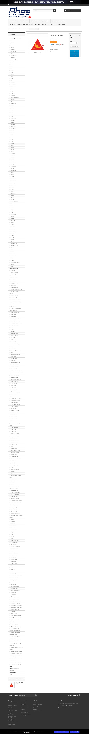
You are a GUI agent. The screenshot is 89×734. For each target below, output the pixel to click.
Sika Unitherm (13, 254)
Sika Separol (12, 226)
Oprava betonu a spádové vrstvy (16, 651)
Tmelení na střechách (14, 389)
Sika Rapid (12, 210)
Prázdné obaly (13, 59)
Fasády (11, 419)
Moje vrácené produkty (37, 704)
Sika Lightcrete (13, 170)
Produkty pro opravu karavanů (15, 662)
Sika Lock (12, 172)
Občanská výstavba (14, 272)
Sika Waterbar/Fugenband (15, 262)
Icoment (11, 41)
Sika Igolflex (12, 157)
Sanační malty (13, 314)
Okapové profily (13, 657)
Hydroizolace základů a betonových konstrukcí (14, 487)
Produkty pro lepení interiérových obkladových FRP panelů (16, 618)
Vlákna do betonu (13, 306)
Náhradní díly (12, 57)
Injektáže (12, 327)
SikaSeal (12, 222)
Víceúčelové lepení (13, 448)
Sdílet (57, 44)
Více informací (27, 732)
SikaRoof (12, 218)
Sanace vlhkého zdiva (14, 381)
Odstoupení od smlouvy (25, 707)
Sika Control (12, 99)
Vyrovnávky (12, 471)
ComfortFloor (12, 331)
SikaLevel (12, 168)
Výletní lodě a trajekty (14, 588)
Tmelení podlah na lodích (15, 404)
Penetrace (12, 467)
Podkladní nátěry (13, 454)
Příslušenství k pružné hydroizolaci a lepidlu (16, 648)
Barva (71, 44)
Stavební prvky (13, 573)
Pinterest (53, 46)
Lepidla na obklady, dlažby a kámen (15, 476)
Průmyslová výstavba (14, 274)
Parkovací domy (13, 348)
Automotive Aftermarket (14, 553)
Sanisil (11, 66)
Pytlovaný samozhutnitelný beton (16, 289)
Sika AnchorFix (13, 84)
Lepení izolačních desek (14, 452)
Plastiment (12, 47)
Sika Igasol (12, 155)
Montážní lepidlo (13, 611)
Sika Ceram (12, 95)
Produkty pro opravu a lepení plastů (21, 24)
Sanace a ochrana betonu (15, 312)
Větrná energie (13, 592)
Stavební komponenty (14, 563)
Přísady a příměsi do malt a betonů (16, 369)
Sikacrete (12, 105)
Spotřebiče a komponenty (15, 546)
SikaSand (12, 534)
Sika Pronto (12, 205)
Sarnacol (12, 70)
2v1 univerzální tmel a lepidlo (15, 601)
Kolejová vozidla (13, 580)
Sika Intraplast (13, 162)
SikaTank (12, 237)
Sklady (11, 346)
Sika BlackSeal (13, 86)
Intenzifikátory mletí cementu (15, 299)
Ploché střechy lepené (14, 442)
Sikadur (11, 116)
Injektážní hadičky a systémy (15, 379)
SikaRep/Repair (13, 214)
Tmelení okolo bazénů (14, 406)
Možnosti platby (24, 710)
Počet (71, 41)
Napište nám (65, 5)
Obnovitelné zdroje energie (15, 590)
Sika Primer (12, 203)
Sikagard (12, 143)
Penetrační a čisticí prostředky (15, 398)
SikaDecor (12, 112)
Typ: (51, 39)
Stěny (11, 352)
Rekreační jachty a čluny (14, 586)
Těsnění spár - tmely (14, 383)
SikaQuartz (12, 532)
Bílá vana (12, 484)
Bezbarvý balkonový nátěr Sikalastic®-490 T (15, 637)
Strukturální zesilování (14, 325)
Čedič (11, 674)
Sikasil (11, 228)
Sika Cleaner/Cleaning (14, 97)
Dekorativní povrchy (14, 333)
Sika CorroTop (13, 103)
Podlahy (11, 329)
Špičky (11, 64)
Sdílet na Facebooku (55, 49)
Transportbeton (13, 281)
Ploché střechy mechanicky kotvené (15, 424)
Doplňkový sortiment (14, 295)
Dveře (11, 567)
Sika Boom (12, 89)
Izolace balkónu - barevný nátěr (16, 607)
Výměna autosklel (13, 555)
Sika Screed (12, 220)
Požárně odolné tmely (14, 402)
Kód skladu (52, 38)
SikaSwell (12, 233)
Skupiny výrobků (13, 356)
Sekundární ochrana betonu (15, 300)
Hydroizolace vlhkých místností (16, 500)
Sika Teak (12, 239)
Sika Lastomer (13, 166)
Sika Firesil (12, 130)
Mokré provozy (13, 341)
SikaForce (12, 139)
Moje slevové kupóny (37, 710)
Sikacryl (11, 107)
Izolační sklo (12, 569)
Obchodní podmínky (24, 706)
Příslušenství (12, 49)
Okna (11, 565)
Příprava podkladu (13, 511)
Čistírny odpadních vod (14, 496)
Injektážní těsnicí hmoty (14, 375)
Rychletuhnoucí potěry (14, 469)
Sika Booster (12, 91)
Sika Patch (12, 189)
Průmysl (11, 538)
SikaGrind (12, 147)
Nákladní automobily (14, 578)
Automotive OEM (13, 559)
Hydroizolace (12, 473)
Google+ (62, 44)
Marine (11, 582)
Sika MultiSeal (13, 185)
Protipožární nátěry (13, 414)
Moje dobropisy (36, 706)
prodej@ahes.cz (66, 707)
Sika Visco (12, 256)
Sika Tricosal (12, 251)
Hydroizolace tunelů (14, 490)
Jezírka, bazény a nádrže (15, 492)
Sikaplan (12, 195)
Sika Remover (13, 212)
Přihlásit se (78, 5)
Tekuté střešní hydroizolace (15, 440)
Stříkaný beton (13, 285)
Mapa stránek (23, 715)
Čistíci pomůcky (13, 51)
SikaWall (12, 260)
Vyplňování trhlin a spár (14, 391)
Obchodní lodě (13, 584)
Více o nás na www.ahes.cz (26, 714)
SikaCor (11, 101)
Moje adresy (35, 707)
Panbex (11, 45)
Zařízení (11, 550)
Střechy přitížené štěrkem (15, 427)
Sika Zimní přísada (13, 613)
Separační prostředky (14, 287)
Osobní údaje (35, 709)
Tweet (52, 44)
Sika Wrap (12, 264)
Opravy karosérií (13, 557)
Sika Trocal (12, 253)
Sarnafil (11, 72)
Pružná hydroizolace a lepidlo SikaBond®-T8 (15, 644)
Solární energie (13, 594)
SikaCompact (12, 530)
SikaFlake (12, 536)
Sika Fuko (12, 141)
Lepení (11, 446)
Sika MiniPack (13, 180)
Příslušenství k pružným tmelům (16, 655)
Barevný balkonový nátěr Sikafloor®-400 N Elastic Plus (15, 629)
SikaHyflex (12, 151)
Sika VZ (11, 258)
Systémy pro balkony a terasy (40, 21)
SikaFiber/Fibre (13, 128)
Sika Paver (12, 191)
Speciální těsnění (13, 394)
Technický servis (13, 544)
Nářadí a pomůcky (13, 672)
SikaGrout (12, 149)
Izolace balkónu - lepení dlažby (16, 605)
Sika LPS (12, 174)
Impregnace (12, 304)
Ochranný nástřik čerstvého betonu (16, 302)
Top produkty (12, 596)
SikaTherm (12, 241)
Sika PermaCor (13, 193)
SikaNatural (12, 519)
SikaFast (12, 122)
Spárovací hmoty (13, 479)
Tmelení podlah (13, 387)
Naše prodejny (23, 702)
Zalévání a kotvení (13, 358)
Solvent (11, 266)
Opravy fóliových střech (14, 437)
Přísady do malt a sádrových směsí (16, 371)
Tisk (53, 51)
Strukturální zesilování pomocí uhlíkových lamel (15, 459)
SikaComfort (12, 523)
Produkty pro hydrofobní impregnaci (14, 669)
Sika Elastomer (13, 118)
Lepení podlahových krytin (15, 450)
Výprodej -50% (61, 24)
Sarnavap (12, 74)
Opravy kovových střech (14, 433)
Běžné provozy (13, 339)
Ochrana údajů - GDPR (25, 712)
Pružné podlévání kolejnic (15, 362)
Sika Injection (12, 160)
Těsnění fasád (13, 385)
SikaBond (12, 87)
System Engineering (14, 542)
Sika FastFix (12, 124)
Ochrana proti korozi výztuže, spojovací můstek (15, 319)
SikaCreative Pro (13, 528)
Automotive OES (13, 561)
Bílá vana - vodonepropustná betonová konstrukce (15, 309)
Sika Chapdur (12, 153)
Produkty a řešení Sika (14, 268)
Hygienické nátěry (13, 417)
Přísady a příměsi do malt (15, 321)
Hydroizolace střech (14, 421)
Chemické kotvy (13, 461)
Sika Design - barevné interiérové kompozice (16, 516)
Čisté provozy (12, 337)
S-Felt (11, 76)
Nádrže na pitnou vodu (14, 498)
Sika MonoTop (13, 183)
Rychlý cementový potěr (14, 609)
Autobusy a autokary (14, 576)
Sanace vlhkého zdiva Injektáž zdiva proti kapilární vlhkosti (15, 599)
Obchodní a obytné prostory (15, 350)
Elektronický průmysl (14, 335)
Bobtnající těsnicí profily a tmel (15, 615)
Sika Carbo (12, 93)
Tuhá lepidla (12, 463)
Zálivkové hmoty (13, 360)
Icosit (11, 43)
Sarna (11, 68)
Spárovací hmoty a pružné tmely (16, 653)
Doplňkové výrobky (13, 481)
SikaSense (12, 224)
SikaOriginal (12, 521)
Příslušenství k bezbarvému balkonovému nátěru (15, 641)
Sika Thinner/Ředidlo (14, 245)
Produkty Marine (40, 24)
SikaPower (12, 199)
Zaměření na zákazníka (14, 540)
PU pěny (12, 396)
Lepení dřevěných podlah (15, 354)
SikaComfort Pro (13, 525)
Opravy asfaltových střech (15, 435)
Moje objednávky (36, 702)
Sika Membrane (13, 178)
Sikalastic (12, 164)
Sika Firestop (12, 132)
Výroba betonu (13, 279)
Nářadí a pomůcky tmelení (15, 400)
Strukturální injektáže (14, 377)
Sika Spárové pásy (13, 231)
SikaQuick (12, 208)
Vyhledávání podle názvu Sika (19, 21)
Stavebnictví (12, 270)
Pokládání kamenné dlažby (15, 364)
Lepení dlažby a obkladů (14, 465)
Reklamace (23, 709)
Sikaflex (11, 135)
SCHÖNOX (51, 24)
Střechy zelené (13, 429)
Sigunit (11, 78)
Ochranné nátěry (13, 408)
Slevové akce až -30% (58, 21)
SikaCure (12, 109)
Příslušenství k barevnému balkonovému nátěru (15, 633)
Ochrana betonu (13, 316)
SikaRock (12, 216)
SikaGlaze (12, 145)
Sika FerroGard (13, 126)
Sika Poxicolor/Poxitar (14, 201)
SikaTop (11, 247)
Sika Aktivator (12, 82)
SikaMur (11, 187)
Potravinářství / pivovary (14, 343)
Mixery (11, 53)
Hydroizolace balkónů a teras (15, 502)
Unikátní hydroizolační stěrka (15, 603)
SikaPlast (12, 197)
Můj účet (35, 701)
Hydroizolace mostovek (14, 494)
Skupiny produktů (13, 444)
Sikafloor (12, 137)
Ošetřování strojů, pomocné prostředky (15, 292)
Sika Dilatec (12, 114)
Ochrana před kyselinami (14, 410)
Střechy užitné (13, 431)
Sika (11, 80)
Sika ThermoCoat (13, 243)
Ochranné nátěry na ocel (14, 412)
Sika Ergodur (12, 120)
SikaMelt (12, 176)
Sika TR (11, 249)
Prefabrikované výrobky (14, 283)
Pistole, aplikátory (13, 55)
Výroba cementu (13, 276)
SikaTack (12, 235)
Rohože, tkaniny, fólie (14, 61)
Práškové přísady (13, 297)
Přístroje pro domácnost (14, 548)
